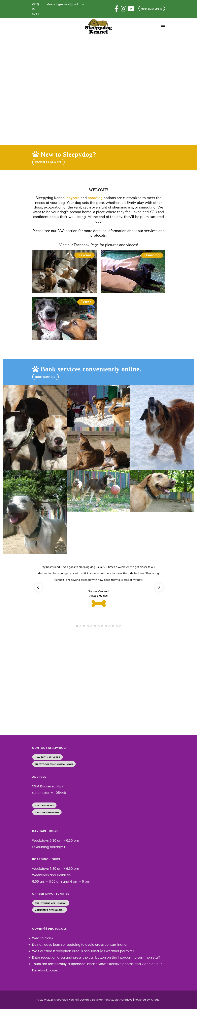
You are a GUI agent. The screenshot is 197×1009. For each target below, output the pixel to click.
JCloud (155, 1000)
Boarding (152, 255)
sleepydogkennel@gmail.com (65, 4)
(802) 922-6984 (35, 9)
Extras (85, 302)
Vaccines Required (47, 812)
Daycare (84, 255)
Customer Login (151, 8)
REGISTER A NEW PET (48, 162)
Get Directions (44, 805)
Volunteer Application (49, 910)
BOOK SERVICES (45, 377)
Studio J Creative (121, 1000)
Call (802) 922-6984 (47, 757)
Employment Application (51, 903)
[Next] (159, 587)
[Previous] (38, 587)
